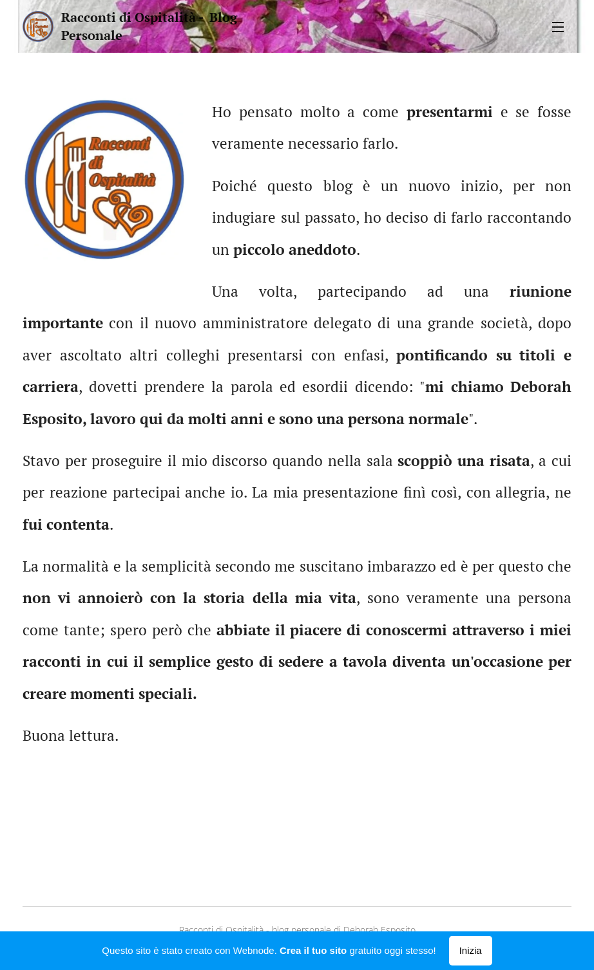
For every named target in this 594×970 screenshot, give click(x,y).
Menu (558, 27)
